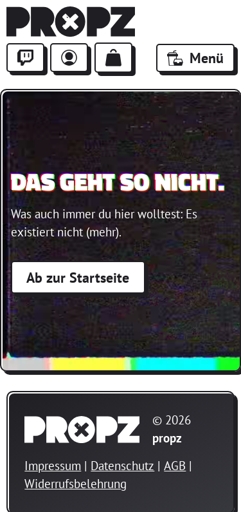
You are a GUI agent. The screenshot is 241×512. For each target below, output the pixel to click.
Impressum (52, 465)
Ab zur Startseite (77, 277)
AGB (175, 465)
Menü (195, 57)
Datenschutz (122, 465)
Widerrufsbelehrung (75, 483)
